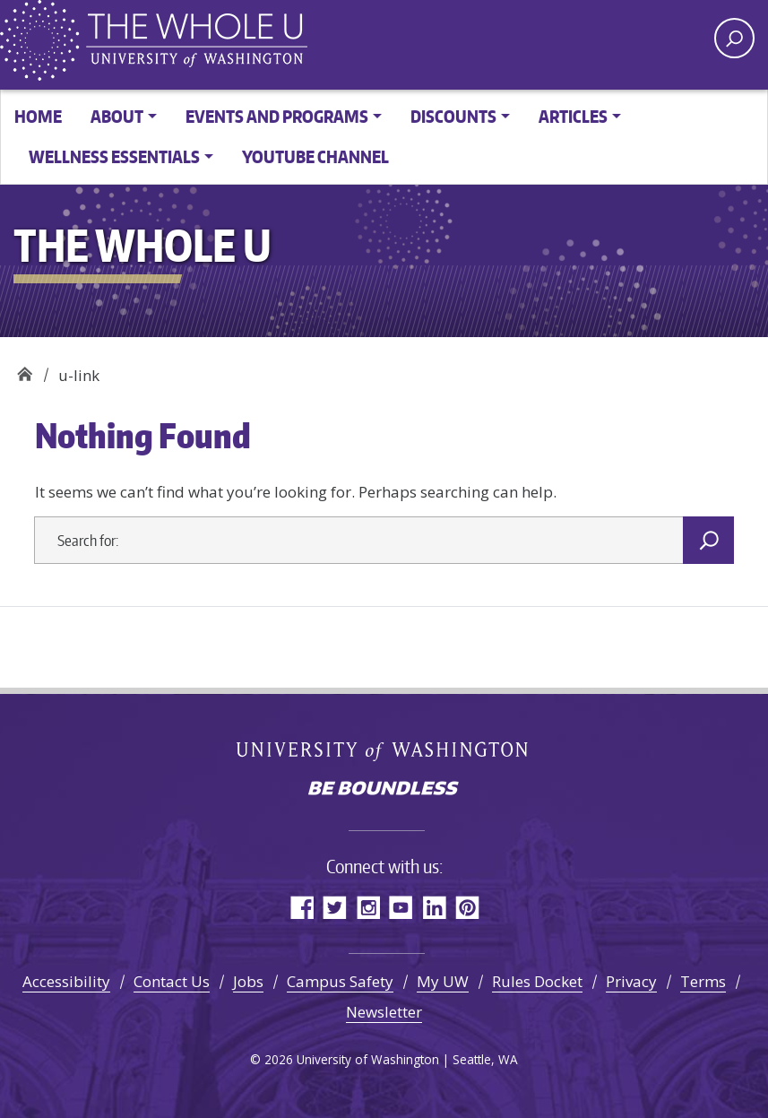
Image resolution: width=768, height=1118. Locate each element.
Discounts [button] (453, 116)
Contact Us (172, 981)
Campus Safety (340, 981)
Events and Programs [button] (277, 116)
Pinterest (467, 907)
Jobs (248, 981)
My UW (443, 981)
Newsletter (384, 1011)
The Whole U (24, 369)
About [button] (117, 116)
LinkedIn (434, 907)
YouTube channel (315, 156)
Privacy (631, 981)
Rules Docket (537, 981)
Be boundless (384, 790)
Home (38, 116)
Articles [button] (573, 116)
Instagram (368, 907)
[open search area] (734, 38)
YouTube (401, 907)
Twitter (335, 907)
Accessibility (66, 981)
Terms (703, 981)
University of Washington (384, 750)
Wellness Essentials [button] (114, 156)
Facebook (301, 907)
